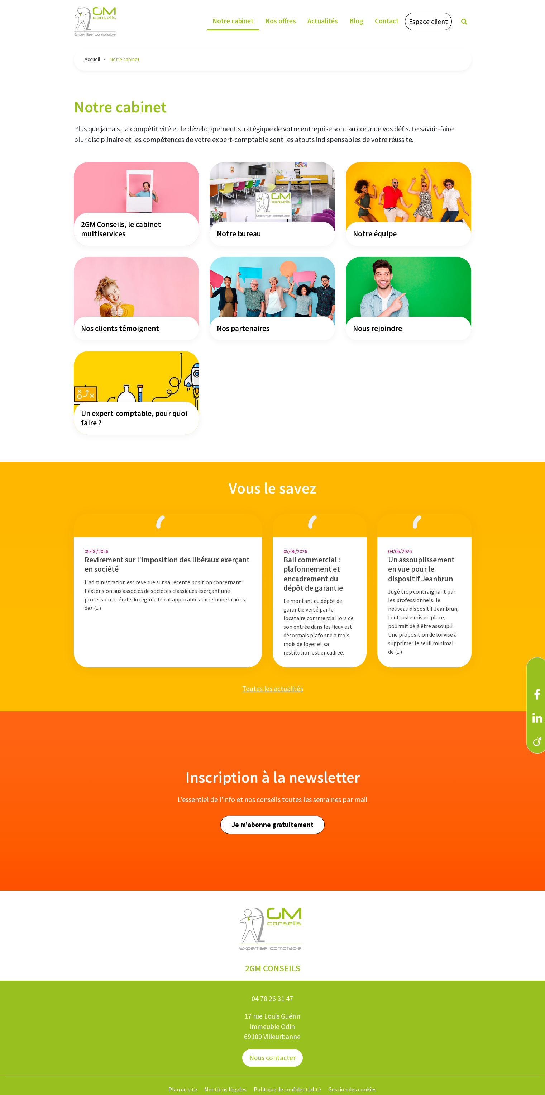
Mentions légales (225, 1089)
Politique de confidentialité (287, 1089)
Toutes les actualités (272, 688)
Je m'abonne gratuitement (272, 824)
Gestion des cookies (352, 1089)
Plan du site (182, 1089)
